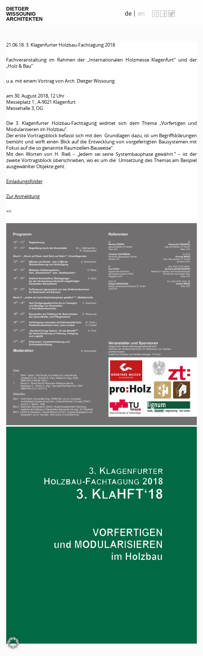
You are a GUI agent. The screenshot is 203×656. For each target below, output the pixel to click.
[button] (13, 643)
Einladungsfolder (24, 181)
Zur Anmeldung (23, 196)
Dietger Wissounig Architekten (24, 14)
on (189, 13)
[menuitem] (128, 14)
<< (8, 211)
